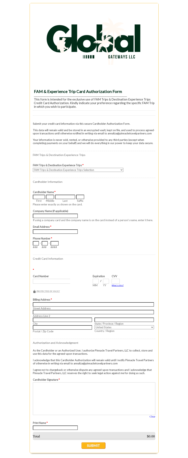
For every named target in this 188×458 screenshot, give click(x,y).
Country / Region (104, 331)
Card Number (41, 276)
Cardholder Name (44, 192)
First (39, 200)
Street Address (42, 308)
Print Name (40, 423)
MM (95, 285)
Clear (152, 416)
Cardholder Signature (46, 379)
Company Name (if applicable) (50, 211)
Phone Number (42, 238)
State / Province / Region (109, 323)
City (35, 323)
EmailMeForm (94, 43)
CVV (114, 276)
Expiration (99, 276)
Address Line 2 (41, 316)
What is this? (118, 285)
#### (54, 247)
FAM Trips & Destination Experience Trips (58, 165)
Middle (50, 200)
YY (104, 285)
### (35, 247)
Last (65, 200)
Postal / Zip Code (43, 331)
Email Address (42, 226)
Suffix (80, 200)
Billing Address (42, 299)
